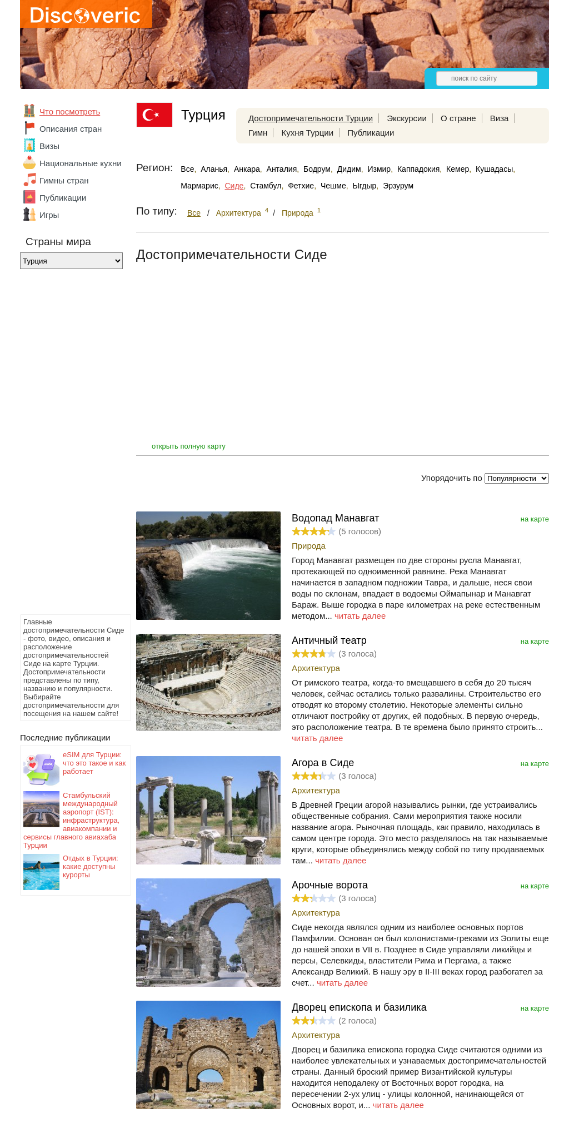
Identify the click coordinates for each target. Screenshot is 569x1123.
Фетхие (301, 185)
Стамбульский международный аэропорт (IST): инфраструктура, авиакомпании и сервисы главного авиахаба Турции (71, 820)
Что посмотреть (69, 111)
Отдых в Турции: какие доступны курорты (90, 866)
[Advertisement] (64, 445)
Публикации (62, 197)
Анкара (247, 169)
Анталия (282, 169)
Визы (49, 146)
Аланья (214, 169)
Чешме (333, 185)
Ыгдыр (364, 185)
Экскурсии (407, 118)
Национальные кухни (80, 163)
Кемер (457, 169)
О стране (458, 118)
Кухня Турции (307, 132)
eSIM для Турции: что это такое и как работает (94, 763)
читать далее (360, 615)
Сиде (234, 185)
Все (187, 169)
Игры (49, 215)
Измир (379, 169)
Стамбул (265, 185)
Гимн (257, 132)
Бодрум (317, 169)
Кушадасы (494, 169)
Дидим (349, 169)
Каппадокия (418, 169)
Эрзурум (398, 185)
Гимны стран (64, 180)
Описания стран (70, 128)
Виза (499, 118)
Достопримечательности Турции (310, 118)
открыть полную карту (189, 446)
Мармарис (199, 185)
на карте (535, 519)
